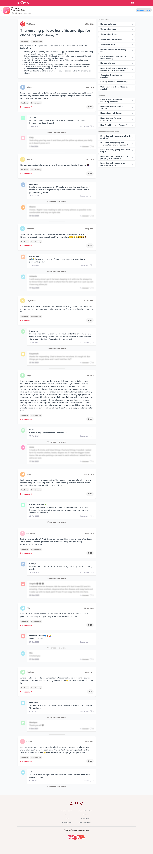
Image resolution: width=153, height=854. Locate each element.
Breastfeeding (37, 41)
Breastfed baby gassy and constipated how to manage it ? (114, 144)
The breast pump (108, 44)
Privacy (85, 815)
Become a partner (67, 811)
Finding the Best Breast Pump (114, 82)
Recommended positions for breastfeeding (113, 57)
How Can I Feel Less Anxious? (113, 125)
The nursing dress (108, 34)
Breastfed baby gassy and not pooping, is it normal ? (114, 157)
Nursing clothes (107, 63)
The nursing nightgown (111, 39)
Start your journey (144, 10)
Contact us (85, 819)
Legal (67, 819)
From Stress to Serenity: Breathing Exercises (111, 100)
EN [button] (132, 3)
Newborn (24, 41)
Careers (67, 815)
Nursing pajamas (108, 24)
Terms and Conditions (85, 811)
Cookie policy (66, 823)
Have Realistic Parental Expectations (110, 119)
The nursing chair (108, 29)
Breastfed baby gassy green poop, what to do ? (113, 164)
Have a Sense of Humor (111, 113)
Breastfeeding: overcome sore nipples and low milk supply (114, 69)
